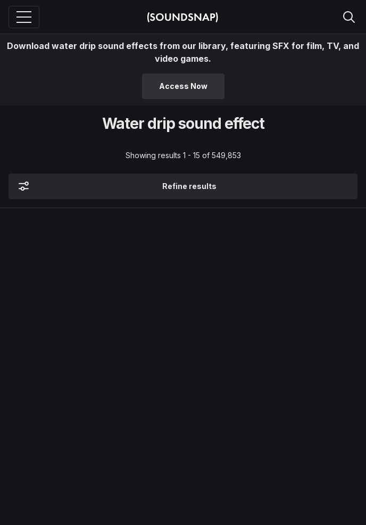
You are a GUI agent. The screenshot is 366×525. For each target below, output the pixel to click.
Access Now (183, 86)
